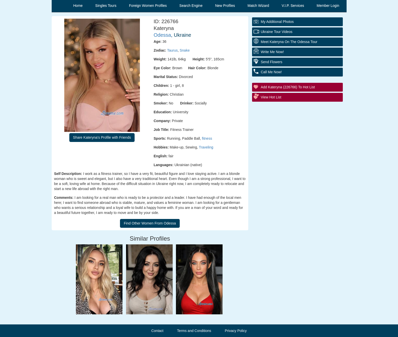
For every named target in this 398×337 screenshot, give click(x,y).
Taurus (172, 50)
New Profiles (225, 6)
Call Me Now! (271, 72)
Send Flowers (272, 62)
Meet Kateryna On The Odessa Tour (289, 42)
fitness (207, 138)
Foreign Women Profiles (148, 6)
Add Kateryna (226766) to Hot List (288, 87)
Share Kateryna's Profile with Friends (102, 137)
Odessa (162, 35)
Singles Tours (105, 6)
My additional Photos (277, 22)
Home (78, 6)
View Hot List (271, 97)
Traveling (206, 147)
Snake (185, 50)
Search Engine (191, 6)
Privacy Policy (236, 331)
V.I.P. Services (293, 6)
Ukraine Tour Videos (277, 32)
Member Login (328, 6)
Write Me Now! (272, 52)
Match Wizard (258, 6)
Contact (157, 331)
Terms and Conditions (194, 331)
